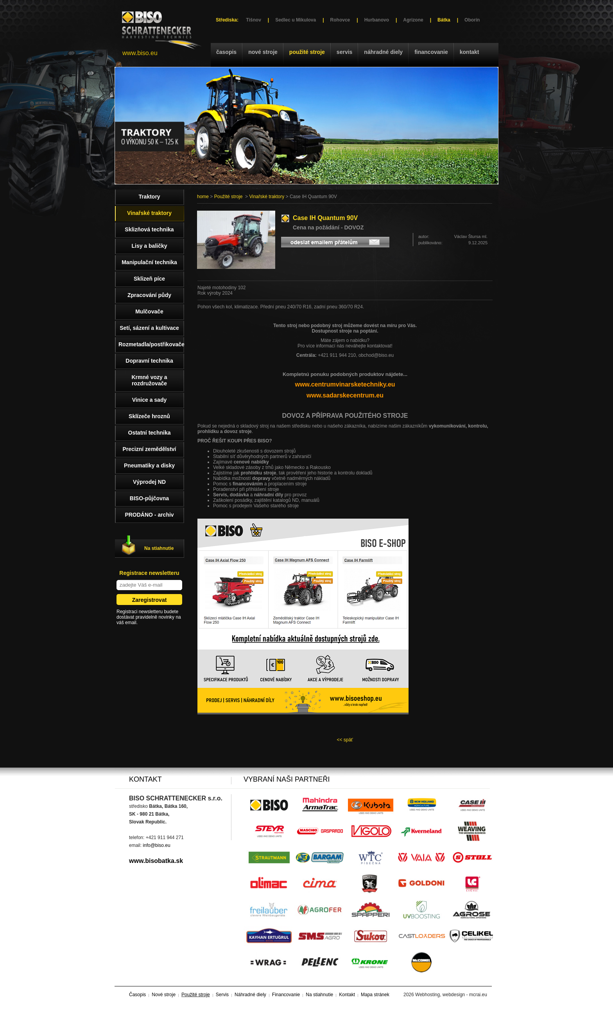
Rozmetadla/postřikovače (151, 344)
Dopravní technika (149, 361)
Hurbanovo (376, 20)
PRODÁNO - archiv (149, 515)
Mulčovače (149, 311)
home (203, 196)
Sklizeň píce (149, 279)
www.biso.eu (140, 53)
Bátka (443, 20)
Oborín (472, 20)
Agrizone (413, 20)
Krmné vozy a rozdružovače (149, 380)
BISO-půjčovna (149, 498)
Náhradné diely (383, 52)
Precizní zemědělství (149, 449)
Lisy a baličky (149, 246)
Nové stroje (263, 52)
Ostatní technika (149, 433)
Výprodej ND (149, 482)
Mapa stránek (375, 994)
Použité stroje (307, 52)
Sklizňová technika (149, 229)
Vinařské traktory (266, 196)
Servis (344, 52)
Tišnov (253, 20)
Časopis (226, 52)
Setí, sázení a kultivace (149, 328)
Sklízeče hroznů (149, 416)
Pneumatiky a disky (149, 465)
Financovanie (431, 52)
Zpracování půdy (149, 295)
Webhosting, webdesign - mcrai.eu (451, 994)
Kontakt (469, 52)
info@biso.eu (156, 845)
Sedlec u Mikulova (295, 20)
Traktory (149, 196)
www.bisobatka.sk (156, 860)
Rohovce (340, 20)
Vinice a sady (149, 400)
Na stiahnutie (159, 548)
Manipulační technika (149, 262)
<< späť (345, 740)
